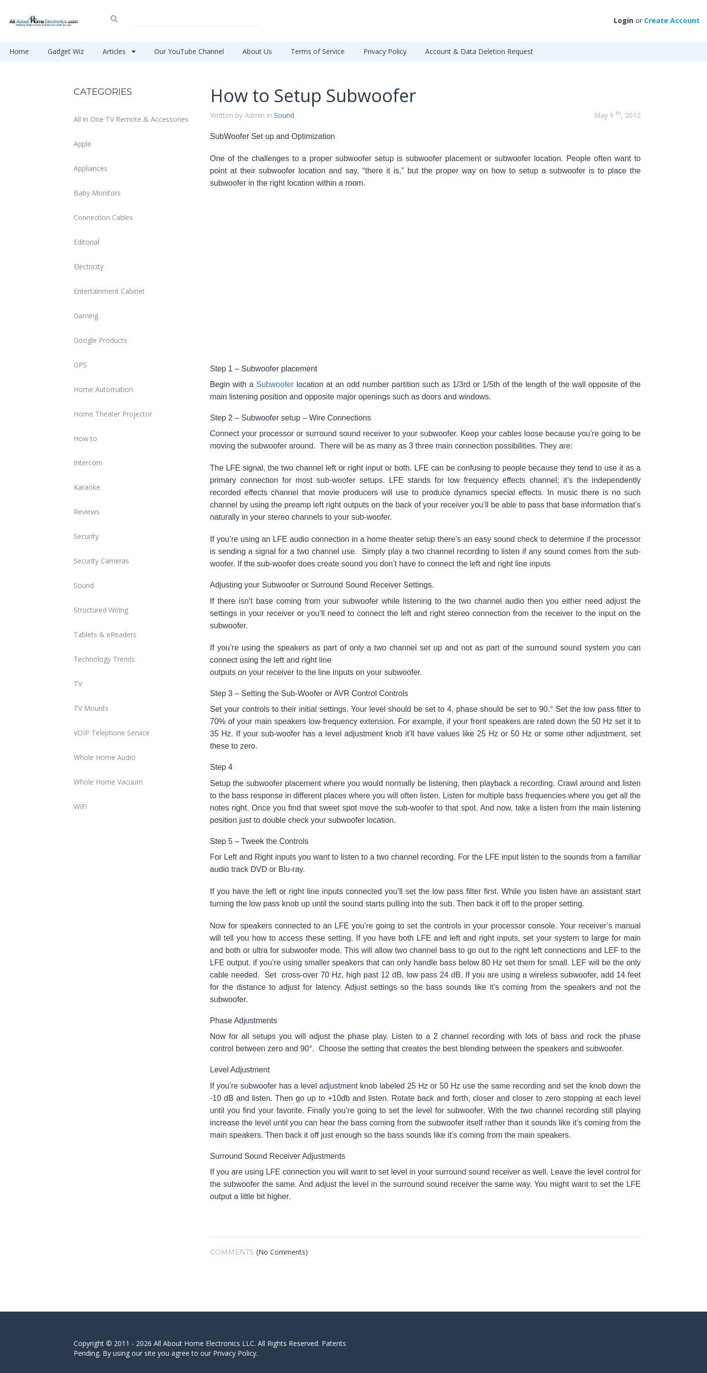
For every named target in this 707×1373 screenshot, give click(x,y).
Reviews (87, 511)
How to (85, 438)
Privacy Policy (385, 51)
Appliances (91, 168)
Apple (82, 143)
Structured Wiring (101, 610)
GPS (80, 364)
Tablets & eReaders (105, 634)
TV (78, 683)
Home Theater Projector (113, 414)
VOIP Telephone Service (112, 732)
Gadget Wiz (66, 51)
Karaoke (87, 487)
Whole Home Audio (105, 757)
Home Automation (103, 389)
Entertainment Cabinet (109, 291)
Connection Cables (103, 217)
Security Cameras (101, 560)
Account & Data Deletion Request (479, 51)
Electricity (89, 266)
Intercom (88, 462)
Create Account (672, 20)
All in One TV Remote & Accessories (131, 119)
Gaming (86, 315)
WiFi (80, 806)
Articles (119, 51)
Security (86, 536)
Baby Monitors (97, 192)
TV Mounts (91, 708)
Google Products (100, 340)
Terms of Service (318, 51)
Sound (84, 585)
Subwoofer (275, 384)
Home (19, 51)
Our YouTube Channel (189, 51)
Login (623, 20)
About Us (257, 51)
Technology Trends (104, 659)
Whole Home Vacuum (108, 781)
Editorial (86, 242)
